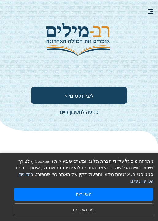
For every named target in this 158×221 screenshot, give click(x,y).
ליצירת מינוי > (79, 95)
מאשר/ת (84, 194)
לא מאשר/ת (84, 210)
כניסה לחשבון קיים (79, 111)
